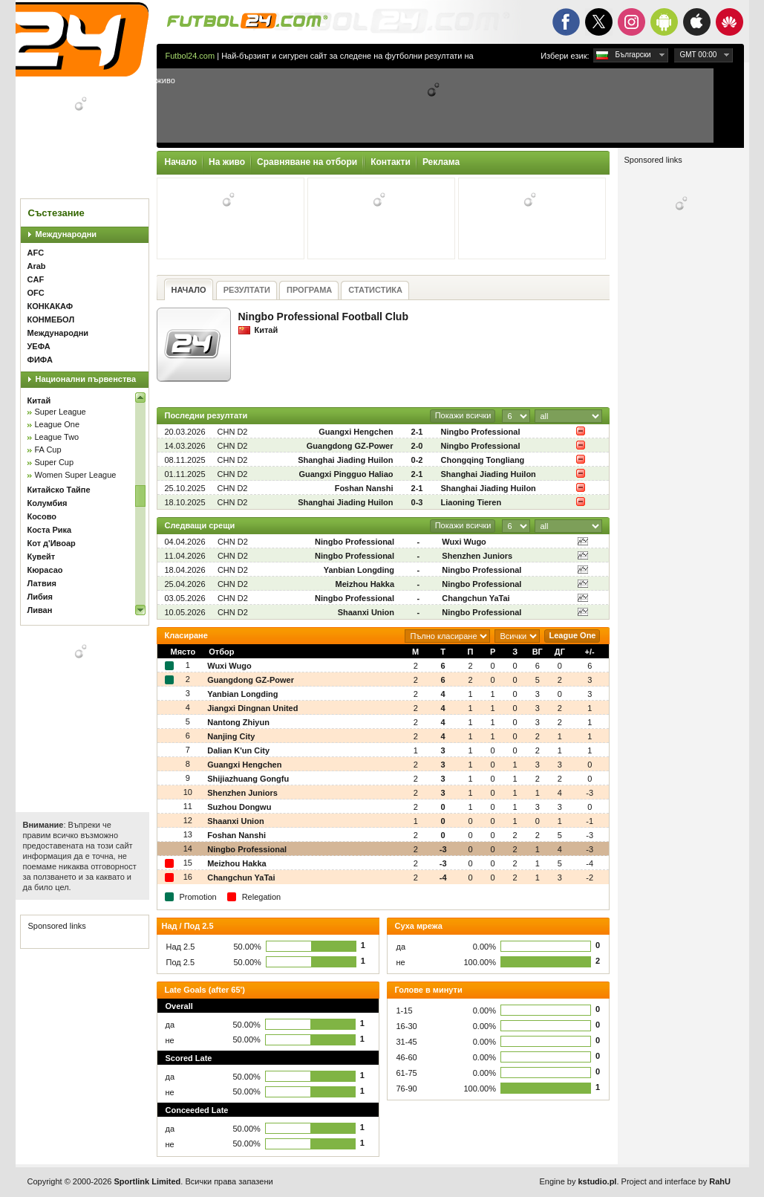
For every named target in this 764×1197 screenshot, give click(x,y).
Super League (60, 411)
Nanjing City (231, 736)
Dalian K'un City (238, 750)
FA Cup (48, 449)
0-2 (417, 459)
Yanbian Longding (359, 569)
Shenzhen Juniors (477, 555)
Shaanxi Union (366, 612)
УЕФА (38, 346)
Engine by (578, 1181)
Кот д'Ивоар (51, 543)
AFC (36, 252)
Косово (41, 516)
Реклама (441, 162)
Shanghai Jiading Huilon (345, 459)
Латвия (41, 583)
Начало (181, 162)
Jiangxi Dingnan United (252, 708)
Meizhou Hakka (365, 584)
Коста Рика (49, 529)
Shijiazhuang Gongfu (248, 778)
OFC (36, 292)
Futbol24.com (190, 55)
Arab (36, 266)
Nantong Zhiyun (238, 722)
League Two (57, 436)
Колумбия (47, 503)
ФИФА (40, 359)
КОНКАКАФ (50, 306)
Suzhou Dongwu (239, 806)
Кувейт (41, 556)
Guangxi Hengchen (356, 431)
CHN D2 (233, 431)
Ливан (40, 610)
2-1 (417, 431)
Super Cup (54, 462)
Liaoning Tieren (471, 502)
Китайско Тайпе (59, 489)
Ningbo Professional (480, 431)
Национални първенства (86, 378)
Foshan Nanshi (364, 488)
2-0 (417, 445)
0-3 (417, 502)
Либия (40, 596)
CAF (36, 279)
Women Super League (76, 474)
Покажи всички (463, 415)
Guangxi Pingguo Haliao (345, 474)
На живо (227, 162)
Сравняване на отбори (307, 162)
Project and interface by (676, 1181)
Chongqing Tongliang (483, 459)
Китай (39, 400)
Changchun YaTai (475, 598)
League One (57, 424)
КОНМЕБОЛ (51, 319)
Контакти (390, 162)
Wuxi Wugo (464, 541)
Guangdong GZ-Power (350, 445)
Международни (66, 234)
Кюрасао (45, 569)
